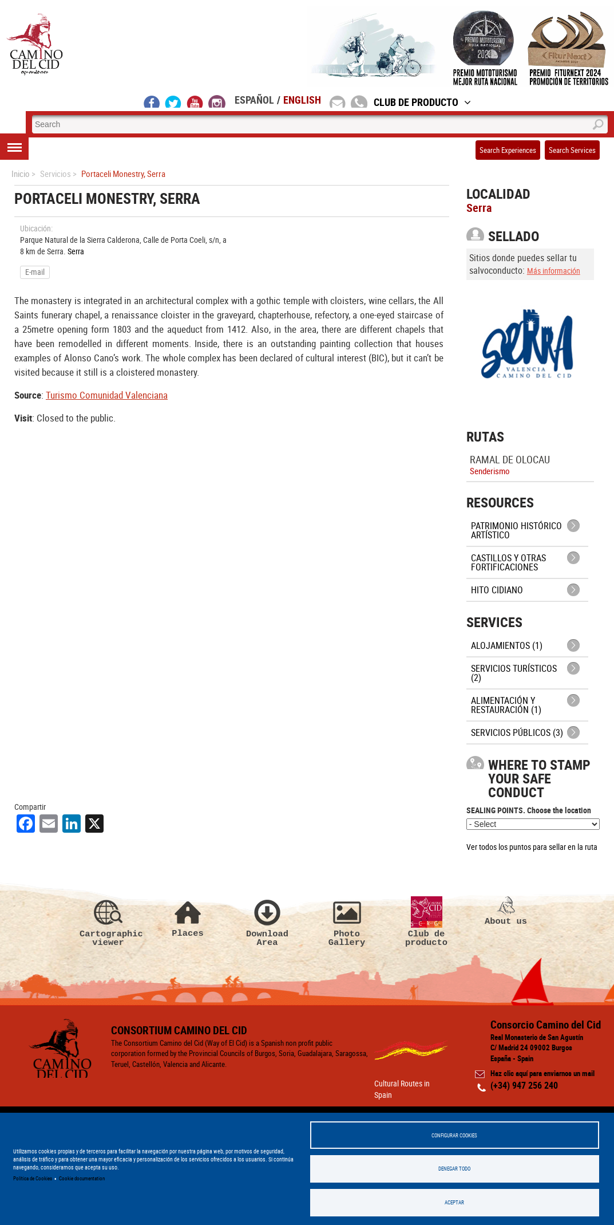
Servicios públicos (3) (517, 732)
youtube (195, 101)
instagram (216, 101)
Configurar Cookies (454, 1135)
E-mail (35, 271)
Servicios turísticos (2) (514, 673)
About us (505, 911)
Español (254, 100)
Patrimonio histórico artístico (516, 530)
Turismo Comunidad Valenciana (107, 394)
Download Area (267, 922)
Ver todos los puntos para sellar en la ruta (531, 846)
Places (187, 917)
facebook (152, 101)
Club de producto (426, 922)
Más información (553, 270)
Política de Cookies (32, 1178)
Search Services (572, 150)
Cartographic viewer (108, 922)
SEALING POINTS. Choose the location (528, 810)
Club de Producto (422, 102)
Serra (76, 251)
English (302, 100)
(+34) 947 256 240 (524, 1085)
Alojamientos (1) (506, 645)
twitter (173, 101)
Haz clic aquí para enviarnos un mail (542, 1074)
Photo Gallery (346, 922)
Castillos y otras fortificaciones (508, 562)
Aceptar (454, 1202)
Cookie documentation (82, 1178)
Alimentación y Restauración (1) (506, 705)
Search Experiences (508, 150)
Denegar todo (454, 1168)
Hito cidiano (497, 590)
